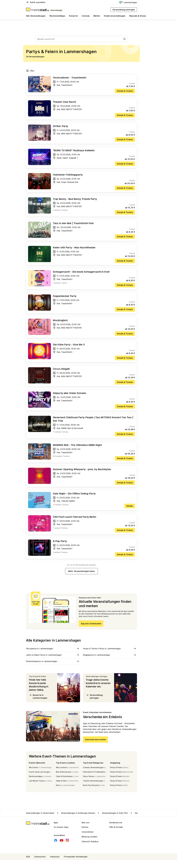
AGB (28, 856)
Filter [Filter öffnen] (30, 70)
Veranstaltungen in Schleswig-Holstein (75, 813)
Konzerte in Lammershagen (38, 696)
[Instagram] (67, 840)
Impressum (54, 856)
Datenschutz (40, 856)
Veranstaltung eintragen (94, 696)
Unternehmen (87, 832)
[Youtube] (61, 840)
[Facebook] (56, 840)
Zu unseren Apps (61, 827)
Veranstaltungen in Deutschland (40, 813)
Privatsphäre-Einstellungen (76, 856)
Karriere (84, 827)
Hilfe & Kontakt (116, 827)
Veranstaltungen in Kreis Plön (112, 813)
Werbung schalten (89, 836)
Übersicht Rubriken (90, 841)
